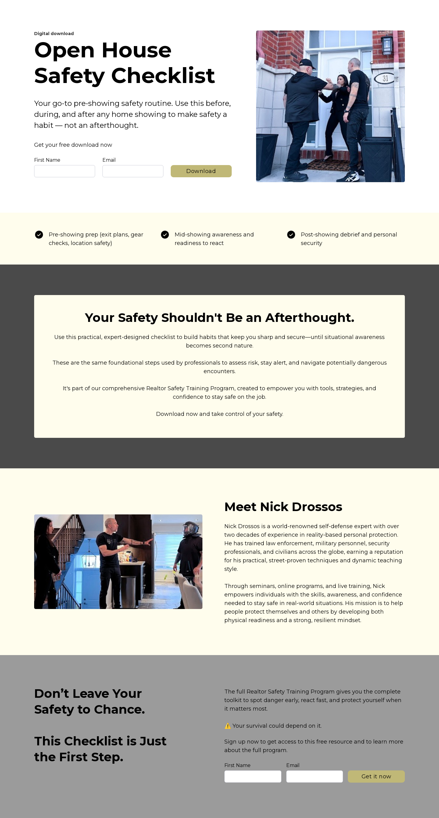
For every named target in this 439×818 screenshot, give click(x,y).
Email (109, 160)
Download (201, 171)
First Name (47, 160)
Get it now (376, 776)
